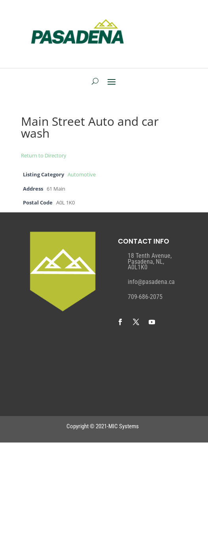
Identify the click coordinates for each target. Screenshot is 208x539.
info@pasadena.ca (151, 282)
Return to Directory (43, 155)
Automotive (82, 174)
